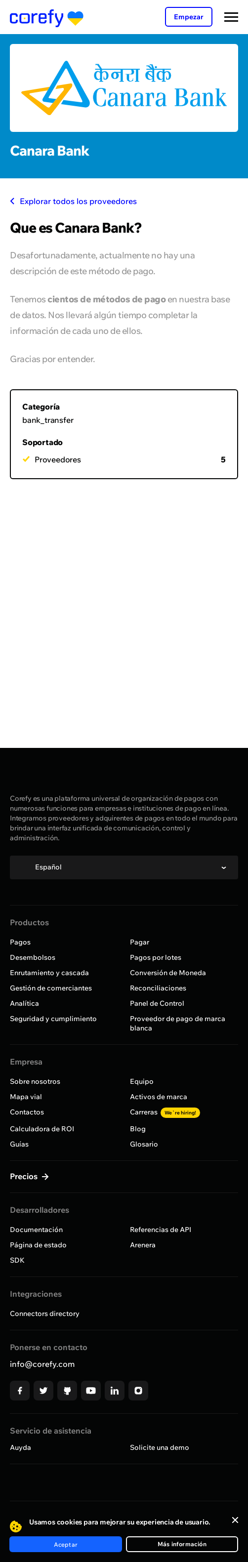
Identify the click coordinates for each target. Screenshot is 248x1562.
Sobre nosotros (35, 1081)
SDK (17, 1260)
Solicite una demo (159, 1447)
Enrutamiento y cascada (49, 972)
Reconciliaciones (158, 988)
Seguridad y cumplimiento (53, 1018)
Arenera (143, 1244)
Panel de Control (157, 1003)
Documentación (36, 1229)
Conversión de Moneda (168, 972)
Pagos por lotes (155, 957)
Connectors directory (45, 1313)
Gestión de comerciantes (51, 988)
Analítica (24, 1003)
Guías (19, 1144)
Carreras (165, 1112)
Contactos (27, 1112)
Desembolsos (32, 957)
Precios (25, 1176)
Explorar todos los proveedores (73, 201)
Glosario (144, 1144)
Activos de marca (158, 1096)
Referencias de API (160, 1229)
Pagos (20, 942)
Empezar (189, 16)
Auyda (20, 1447)
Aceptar (66, 1544)
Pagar (139, 942)
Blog (138, 1128)
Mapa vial (26, 1096)
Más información (182, 1544)
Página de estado (38, 1244)
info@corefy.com (42, 1364)
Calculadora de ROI (42, 1128)
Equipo (142, 1081)
